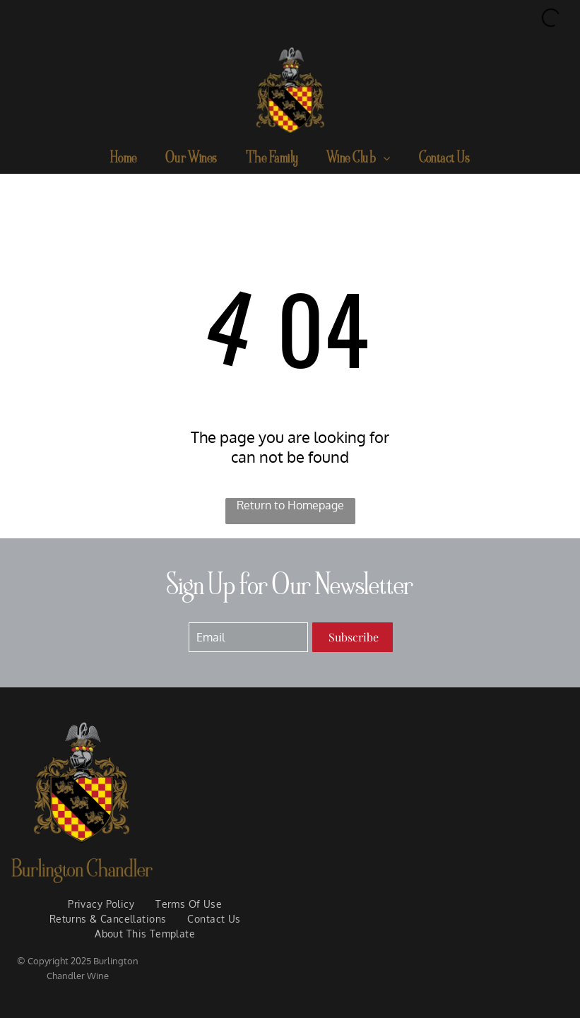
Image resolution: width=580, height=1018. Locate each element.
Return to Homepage (290, 505)
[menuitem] (123, 159)
